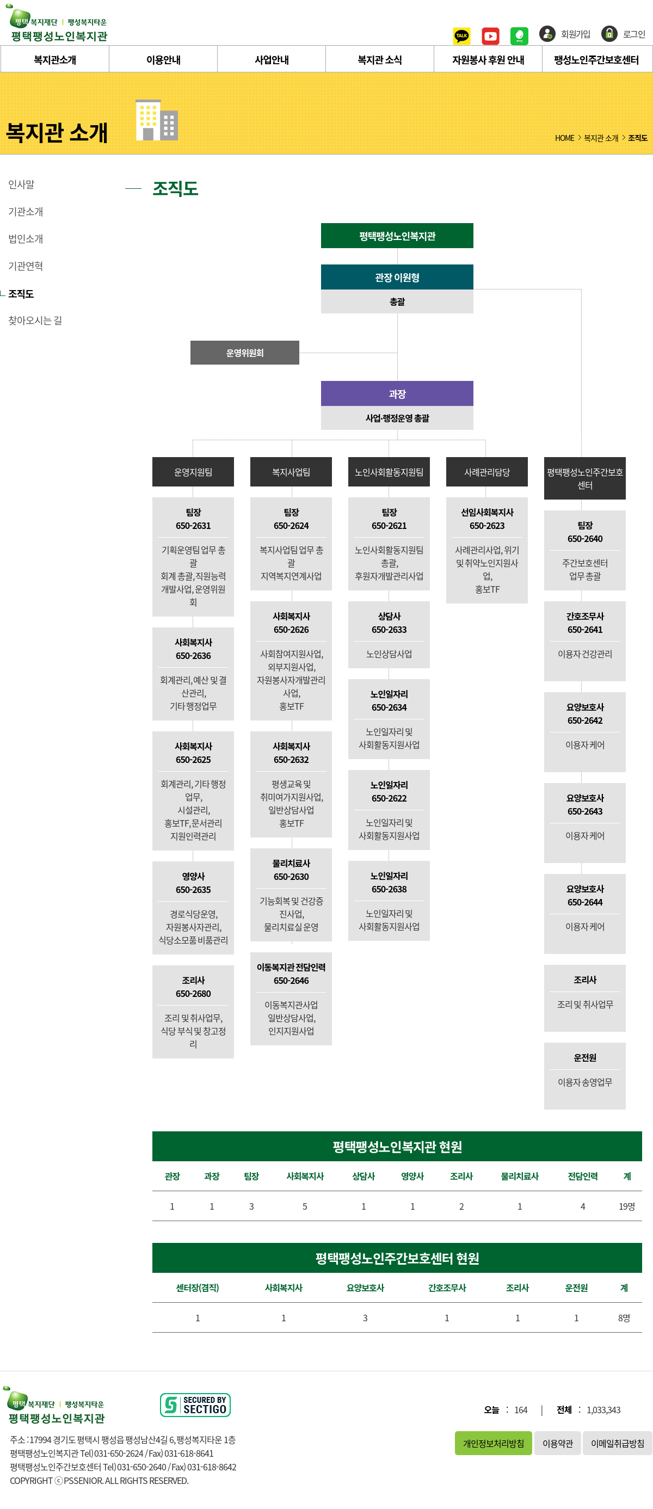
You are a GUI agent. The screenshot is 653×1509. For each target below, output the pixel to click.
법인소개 (25, 238)
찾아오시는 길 (35, 320)
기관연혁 (25, 266)
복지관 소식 (380, 59)
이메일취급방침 (617, 1443)
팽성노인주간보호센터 (596, 59)
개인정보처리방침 (493, 1443)
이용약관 (558, 1443)
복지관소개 (55, 59)
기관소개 (25, 211)
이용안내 (163, 59)
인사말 (21, 184)
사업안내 (271, 59)
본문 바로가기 (0, 0)
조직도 (21, 293)
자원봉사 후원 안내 (488, 59)
